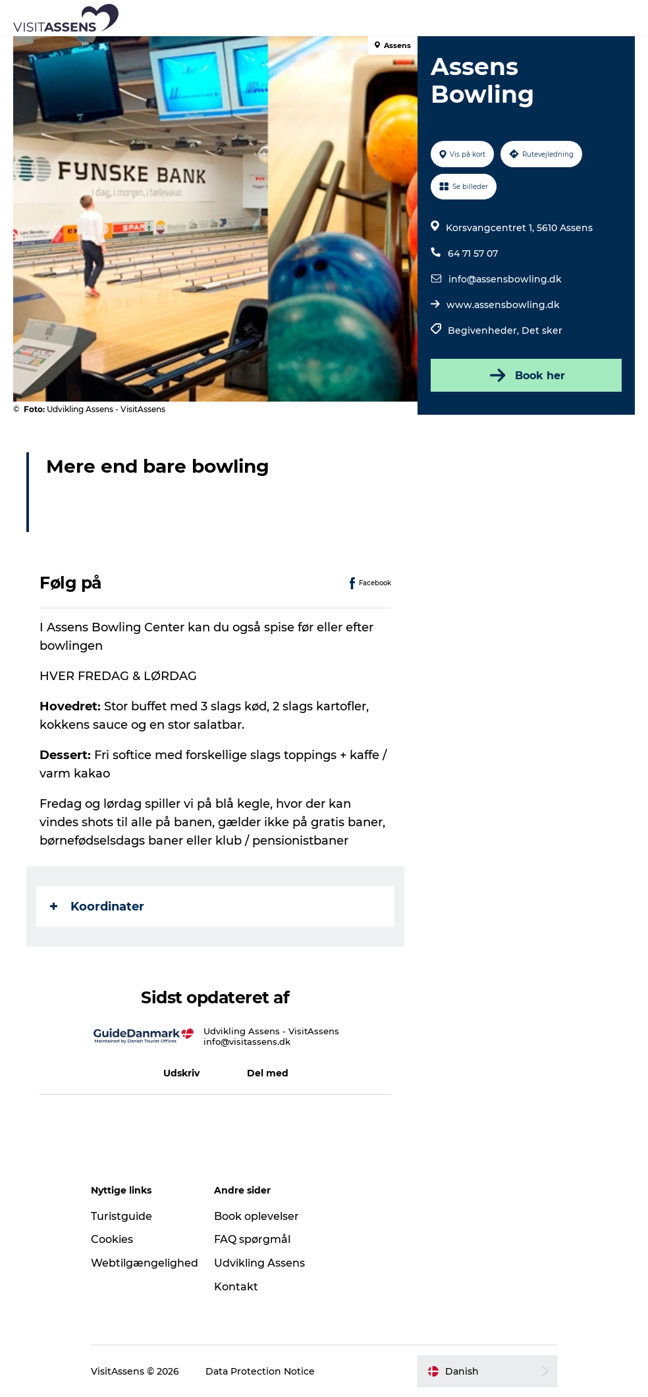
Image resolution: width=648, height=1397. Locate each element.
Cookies (112, 1239)
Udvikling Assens (259, 1263)
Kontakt (236, 1286)
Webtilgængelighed (144, 1263)
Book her (526, 375)
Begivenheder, (485, 330)
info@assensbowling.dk (505, 279)
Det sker (542, 330)
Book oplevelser (256, 1216)
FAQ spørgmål (252, 1239)
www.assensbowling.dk (503, 305)
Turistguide (121, 1216)
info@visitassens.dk (246, 1041)
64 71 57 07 (473, 253)
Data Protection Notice (260, 1371)
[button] (383, 18)
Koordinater (97, 906)
